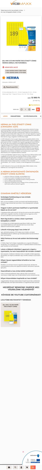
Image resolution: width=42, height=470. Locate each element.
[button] (5, 116)
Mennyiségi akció (11, 67)
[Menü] (33, 467)
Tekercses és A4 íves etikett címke (12, 10)
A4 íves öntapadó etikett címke (11, 12)
